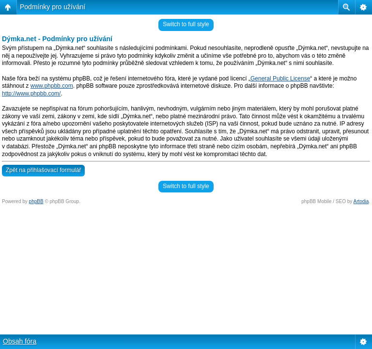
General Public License (280, 78)
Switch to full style (186, 24)
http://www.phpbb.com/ (31, 93)
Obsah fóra (19, 341)
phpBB (36, 201)
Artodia (361, 201)
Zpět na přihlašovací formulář (43, 170)
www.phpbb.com (52, 85)
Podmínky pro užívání (52, 7)
